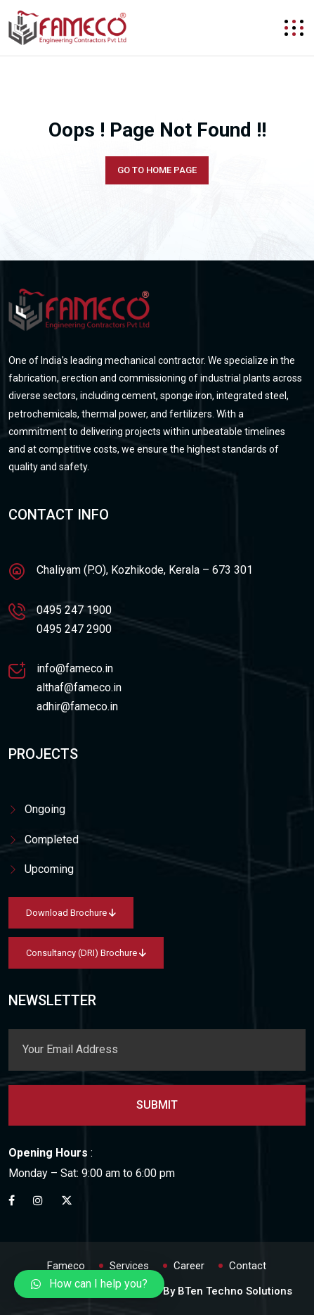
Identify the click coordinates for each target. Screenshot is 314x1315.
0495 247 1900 (74, 610)
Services (129, 1265)
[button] (89, 1284)
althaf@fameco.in (79, 687)
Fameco (66, 1265)
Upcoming (49, 869)
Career (189, 1265)
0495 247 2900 (74, 629)
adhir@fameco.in (77, 706)
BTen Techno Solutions (235, 1291)
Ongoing (45, 809)
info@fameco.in (75, 668)
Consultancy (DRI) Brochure (86, 953)
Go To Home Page (157, 170)
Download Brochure (71, 912)
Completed (52, 839)
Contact (247, 1265)
